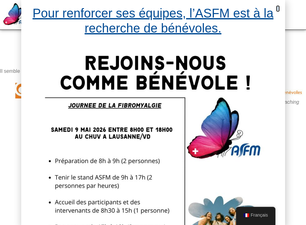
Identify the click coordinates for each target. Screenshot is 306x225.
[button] (278, 8)
